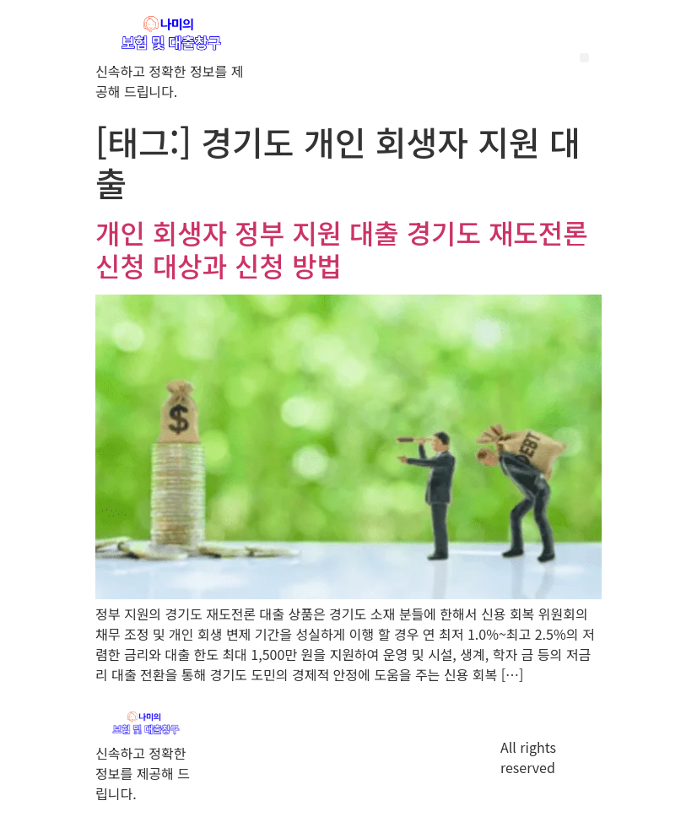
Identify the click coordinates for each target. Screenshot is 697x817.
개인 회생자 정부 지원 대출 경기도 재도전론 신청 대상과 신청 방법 (341, 248)
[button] (584, 57)
